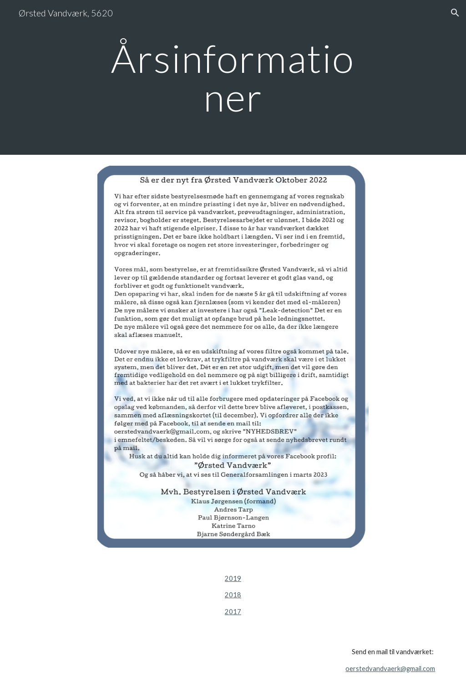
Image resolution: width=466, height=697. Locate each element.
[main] (232, 77)
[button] (455, 13)
